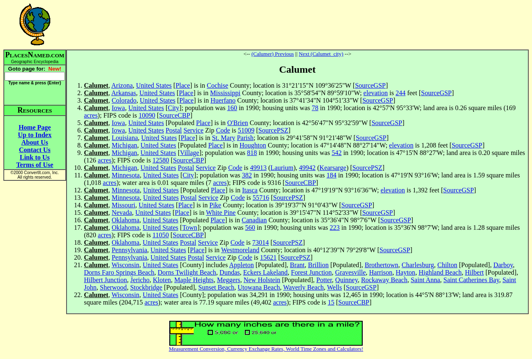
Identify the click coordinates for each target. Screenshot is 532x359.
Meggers (228, 279)
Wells (334, 287)
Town (189, 227)
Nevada (122, 212)
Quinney (346, 279)
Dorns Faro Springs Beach (119, 272)
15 (331, 302)
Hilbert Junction (105, 279)
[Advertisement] (297, 24)
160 (232, 107)
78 (315, 107)
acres (91, 115)
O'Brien (237, 122)
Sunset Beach (216, 287)
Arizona (122, 85)
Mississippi (225, 92)
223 (335, 227)
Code (223, 130)
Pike (215, 205)
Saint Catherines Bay (471, 279)
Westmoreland (240, 249)
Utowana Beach (259, 287)
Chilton (447, 264)
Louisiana (125, 137)
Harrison (380, 272)
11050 (161, 235)
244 (401, 92)
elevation (375, 92)
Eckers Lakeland (265, 272)
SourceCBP (174, 115)
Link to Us (34, 157)
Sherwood (113, 287)
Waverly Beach (303, 287)
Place (182, 85)
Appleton (241, 264)
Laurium (282, 167)
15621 (268, 257)
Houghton (252, 145)
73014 (260, 242)
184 (332, 175)
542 (337, 152)
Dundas (229, 272)
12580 (161, 160)
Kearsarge (333, 167)
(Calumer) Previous (272, 54)
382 (247, 175)
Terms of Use (34, 164)
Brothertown (381, 264)
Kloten (162, 279)
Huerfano (222, 100)
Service (194, 130)
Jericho (140, 279)
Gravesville (350, 272)
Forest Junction (311, 272)
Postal (173, 130)
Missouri (123, 205)
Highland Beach (440, 272)
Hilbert (474, 272)
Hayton (405, 272)
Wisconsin (125, 264)
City (174, 107)
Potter (324, 279)
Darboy (503, 264)
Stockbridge (146, 287)
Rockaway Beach (384, 279)
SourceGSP (370, 85)
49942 (307, 167)
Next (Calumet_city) (321, 54)
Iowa (118, 107)
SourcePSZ (273, 130)
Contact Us (35, 149)
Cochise (218, 85)
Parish (245, 137)
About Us (34, 142)
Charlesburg (417, 264)
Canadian (254, 220)
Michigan (124, 145)
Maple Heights (194, 279)
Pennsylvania (129, 249)
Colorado (124, 100)
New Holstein (262, 279)
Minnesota (126, 175)
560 (250, 227)
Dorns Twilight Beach (187, 272)
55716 (261, 197)
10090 (147, 115)
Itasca (249, 190)
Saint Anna (425, 279)
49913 (258, 167)
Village (189, 152)
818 (252, 152)
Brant (297, 264)
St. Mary (223, 137)
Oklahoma (126, 220)
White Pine (221, 212)
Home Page (35, 127)
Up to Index (35, 134)
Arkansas (123, 92)
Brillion (318, 264)
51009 (246, 130)
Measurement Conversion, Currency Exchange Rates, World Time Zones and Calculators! (266, 349)
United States (154, 85)
